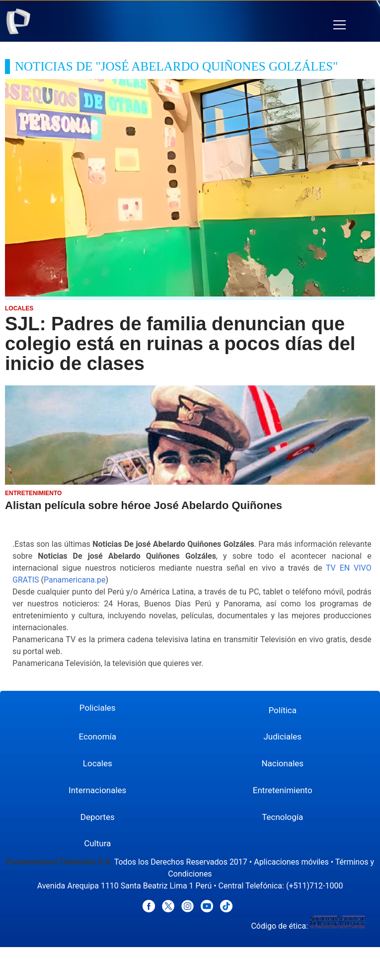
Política (283, 710)
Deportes (97, 817)
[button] (339, 25)
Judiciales (282, 736)
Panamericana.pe (74, 580)
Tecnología (282, 817)
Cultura (97, 843)
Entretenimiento (282, 790)
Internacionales (97, 790)
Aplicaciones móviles (291, 862)
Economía (97, 736)
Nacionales (282, 763)
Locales (97, 763)
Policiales (97, 708)
